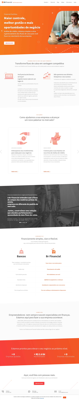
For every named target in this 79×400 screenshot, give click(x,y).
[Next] (77, 30)
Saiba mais (14, 171)
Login (75, 2)
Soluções (46, 2)
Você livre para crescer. (17, 2)
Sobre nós (53, 2)
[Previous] (2, 30)
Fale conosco (69, 2)
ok (64, 397)
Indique (62, 2)
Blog (58, 2)
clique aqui (42, 398)
